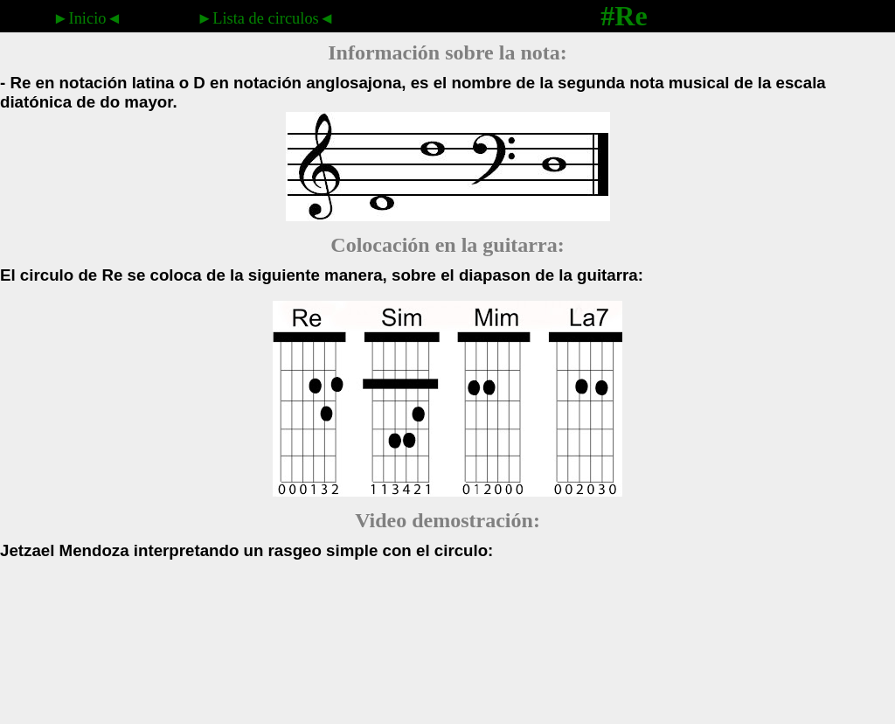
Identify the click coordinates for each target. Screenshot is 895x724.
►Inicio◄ (86, 18)
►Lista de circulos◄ (266, 18)
